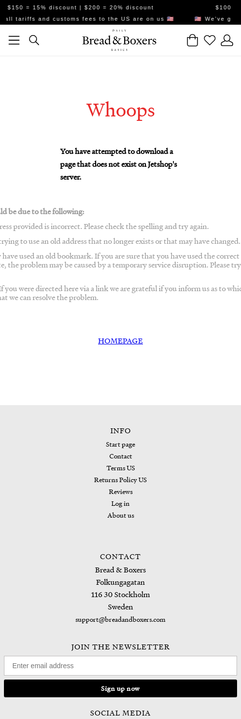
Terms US (120, 467)
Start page (120, 444)
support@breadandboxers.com (120, 619)
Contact (120, 455)
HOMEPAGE (120, 340)
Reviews (121, 491)
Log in (120, 503)
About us (120, 515)
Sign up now (120, 688)
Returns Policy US (120, 479)
